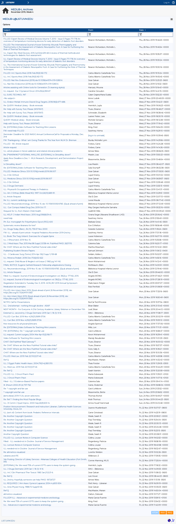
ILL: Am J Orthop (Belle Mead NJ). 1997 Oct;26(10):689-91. (29, 193)
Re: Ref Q (7, 370)
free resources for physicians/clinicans (20, 324)
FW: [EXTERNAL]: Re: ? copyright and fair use (23, 331)
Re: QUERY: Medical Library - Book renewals (23, 105)
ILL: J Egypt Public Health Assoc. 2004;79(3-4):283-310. (28, 363)
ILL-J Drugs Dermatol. (13, 186)
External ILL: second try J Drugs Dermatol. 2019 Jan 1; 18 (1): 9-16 (32, 313)
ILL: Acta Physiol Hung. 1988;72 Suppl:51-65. (23, 487)
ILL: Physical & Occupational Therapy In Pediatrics (25, 189)
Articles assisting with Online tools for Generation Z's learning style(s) (34, 87)
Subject (6, 30)
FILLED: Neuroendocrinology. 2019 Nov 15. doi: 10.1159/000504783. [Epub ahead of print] (43, 204)
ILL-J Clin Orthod (11, 175)
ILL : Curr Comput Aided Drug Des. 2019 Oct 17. (24, 207)
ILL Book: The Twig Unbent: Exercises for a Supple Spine (28, 236)
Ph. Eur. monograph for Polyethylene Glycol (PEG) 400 (28, 222)
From (90, 30)
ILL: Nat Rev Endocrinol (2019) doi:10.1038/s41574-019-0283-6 (30, 84)
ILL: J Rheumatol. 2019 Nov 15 (16, 240)
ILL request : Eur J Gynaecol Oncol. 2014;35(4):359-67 (27, 91)
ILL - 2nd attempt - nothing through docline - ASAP (26, 306)
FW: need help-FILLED (13, 131)
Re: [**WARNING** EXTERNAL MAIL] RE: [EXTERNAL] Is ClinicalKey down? (37, 155)
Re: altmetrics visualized (14, 452)
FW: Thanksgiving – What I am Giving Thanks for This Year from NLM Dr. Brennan (39, 140)
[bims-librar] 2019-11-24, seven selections (21, 396)
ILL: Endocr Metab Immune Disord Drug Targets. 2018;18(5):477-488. (34, 102)
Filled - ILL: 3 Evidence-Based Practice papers (23, 381)
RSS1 (162, 513)
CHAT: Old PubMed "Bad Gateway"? (19, 342)
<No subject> (9, 98)
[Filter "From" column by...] (113, 34)
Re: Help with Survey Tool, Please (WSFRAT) (23, 109)
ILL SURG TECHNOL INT (14, 95)
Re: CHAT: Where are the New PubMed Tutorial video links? (30, 247)
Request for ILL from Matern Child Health (22, 211)
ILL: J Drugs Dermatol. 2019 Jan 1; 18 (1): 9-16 (23, 469)
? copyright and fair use (13, 392)
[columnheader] (45, 30)
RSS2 (170, 513)
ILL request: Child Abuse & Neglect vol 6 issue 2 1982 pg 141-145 (32, 261)
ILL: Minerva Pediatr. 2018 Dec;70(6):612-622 (23, 258)
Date (141, 30)
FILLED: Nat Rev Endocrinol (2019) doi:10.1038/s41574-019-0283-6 (32, 80)
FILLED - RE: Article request (16, 144)
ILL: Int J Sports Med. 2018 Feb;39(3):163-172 (23, 77)
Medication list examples (14, 287)
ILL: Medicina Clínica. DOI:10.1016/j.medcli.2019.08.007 (27, 178)
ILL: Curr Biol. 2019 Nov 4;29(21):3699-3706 (22, 320)
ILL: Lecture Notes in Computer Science (21, 445)
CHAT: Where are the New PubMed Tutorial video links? (28, 352)
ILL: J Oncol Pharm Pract (14, 378)
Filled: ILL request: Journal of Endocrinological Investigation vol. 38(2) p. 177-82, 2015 (41, 276)
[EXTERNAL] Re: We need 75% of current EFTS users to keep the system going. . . (40, 465)
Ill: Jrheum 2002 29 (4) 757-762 (17, 385)
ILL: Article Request (12, 272)
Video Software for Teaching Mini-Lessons (22, 338)
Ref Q (6, 360)
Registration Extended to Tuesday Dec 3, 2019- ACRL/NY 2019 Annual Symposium (40, 283)
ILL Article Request (12, 196)
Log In (167, 2)
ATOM (155, 513)
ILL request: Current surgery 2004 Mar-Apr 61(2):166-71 (27, 334)
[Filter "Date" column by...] (156, 34)
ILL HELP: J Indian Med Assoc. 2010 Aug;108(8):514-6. (27, 214)
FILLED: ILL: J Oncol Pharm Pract (18, 374)
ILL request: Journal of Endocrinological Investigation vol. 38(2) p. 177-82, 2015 (38, 279)
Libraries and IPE (11, 456)
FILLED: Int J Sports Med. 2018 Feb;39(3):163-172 (25, 73)
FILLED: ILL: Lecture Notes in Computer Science (25, 438)
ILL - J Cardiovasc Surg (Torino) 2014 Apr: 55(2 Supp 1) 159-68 (30, 254)
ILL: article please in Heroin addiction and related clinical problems (32, 151)
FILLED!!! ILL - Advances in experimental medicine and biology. (31, 498)
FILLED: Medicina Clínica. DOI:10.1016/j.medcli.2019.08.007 (29, 171)
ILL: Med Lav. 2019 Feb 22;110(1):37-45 (20, 367)
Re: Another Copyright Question (17, 416)
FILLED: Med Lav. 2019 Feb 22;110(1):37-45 (22, 356)
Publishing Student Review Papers (19, 251)
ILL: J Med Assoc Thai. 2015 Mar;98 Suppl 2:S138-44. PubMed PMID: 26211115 (37, 243)
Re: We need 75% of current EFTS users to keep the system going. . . (34, 501)
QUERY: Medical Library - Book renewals (21, 120)
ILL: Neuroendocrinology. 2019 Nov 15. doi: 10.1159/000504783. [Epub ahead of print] (41, 269)
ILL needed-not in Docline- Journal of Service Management (30, 448)
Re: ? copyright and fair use (15, 388)
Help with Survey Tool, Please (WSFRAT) (21, 123)
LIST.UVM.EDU (8, 521)
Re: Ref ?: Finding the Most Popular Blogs (22, 399)
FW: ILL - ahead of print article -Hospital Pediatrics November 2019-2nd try (36, 233)
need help (7, 218)
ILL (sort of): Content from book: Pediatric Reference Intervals (31, 412)
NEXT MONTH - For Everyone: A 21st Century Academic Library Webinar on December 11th (44, 309)
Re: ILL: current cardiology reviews (18, 200)
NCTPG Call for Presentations (16, 302)
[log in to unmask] (96, 135)
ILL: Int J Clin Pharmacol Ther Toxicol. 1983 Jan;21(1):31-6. (28, 472)
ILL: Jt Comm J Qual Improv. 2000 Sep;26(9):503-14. (26, 403)
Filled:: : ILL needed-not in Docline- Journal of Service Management (33, 441)
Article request (10, 147)
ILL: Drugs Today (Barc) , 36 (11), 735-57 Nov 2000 (25, 229)
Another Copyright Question (16, 434)
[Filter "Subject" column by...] (45, 34)
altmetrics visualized (12, 494)
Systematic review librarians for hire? (19, 225)
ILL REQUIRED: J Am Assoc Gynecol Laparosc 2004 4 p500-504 (32, 483)
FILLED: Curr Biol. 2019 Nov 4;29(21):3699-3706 (24, 316)
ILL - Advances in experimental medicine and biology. (27, 505)
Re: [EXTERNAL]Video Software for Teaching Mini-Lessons (29, 127)
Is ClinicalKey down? (12, 164)
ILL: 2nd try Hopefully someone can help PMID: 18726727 (29, 480)
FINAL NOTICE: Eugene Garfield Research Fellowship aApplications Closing (37, 265)
